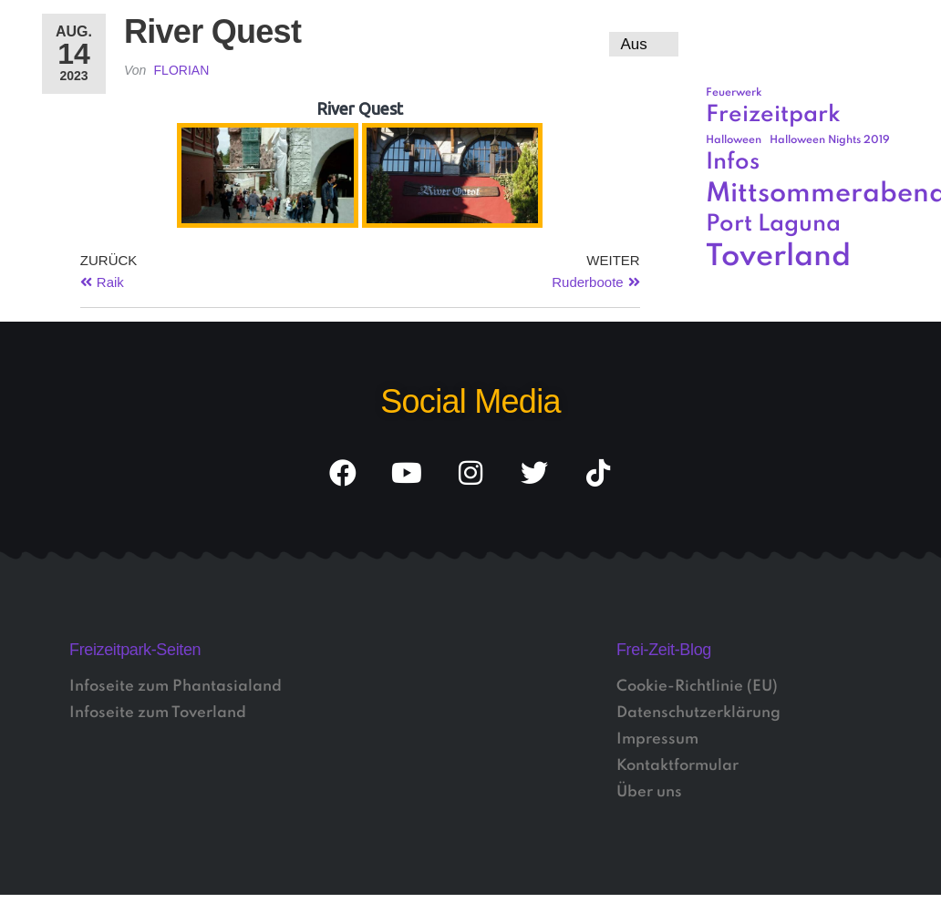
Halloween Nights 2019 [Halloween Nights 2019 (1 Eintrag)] (830, 140)
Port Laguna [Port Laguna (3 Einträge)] (773, 224)
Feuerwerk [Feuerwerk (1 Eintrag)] (734, 92)
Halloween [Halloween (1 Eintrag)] (733, 140)
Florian (182, 70)
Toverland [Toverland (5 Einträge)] (778, 257)
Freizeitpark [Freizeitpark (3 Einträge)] (773, 115)
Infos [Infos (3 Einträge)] (733, 162)
